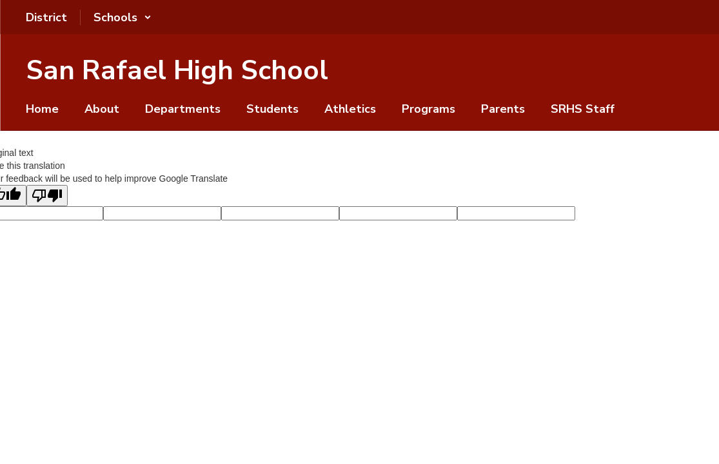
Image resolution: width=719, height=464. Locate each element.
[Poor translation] (47, 195)
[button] (123, 17)
